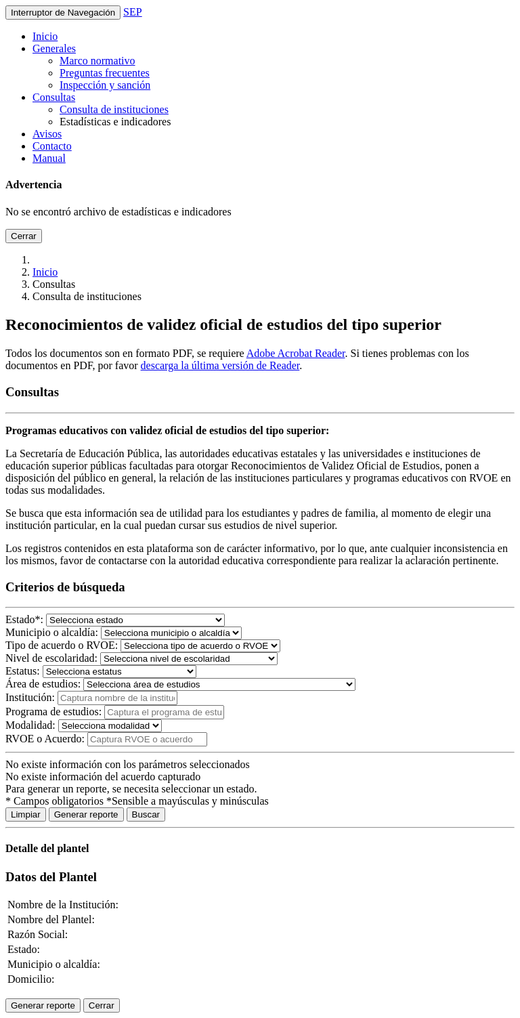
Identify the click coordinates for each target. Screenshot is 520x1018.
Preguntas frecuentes (105, 73)
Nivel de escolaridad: (51, 658)
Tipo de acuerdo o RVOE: (61, 645)
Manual (49, 158)
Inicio (45, 36)
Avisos (47, 134)
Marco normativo (97, 60)
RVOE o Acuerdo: (46, 738)
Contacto (52, 146)
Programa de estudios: (53, 711)
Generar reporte (86, 814)
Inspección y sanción (105, 85)
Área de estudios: (43, 684)
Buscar (146, 814)
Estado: (24, 619)
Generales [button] (54, 48)
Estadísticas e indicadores (115, 121)
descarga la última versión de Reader (220, 365)
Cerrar (24, 236)
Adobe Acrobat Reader (295, 353)
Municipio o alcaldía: (51, 632)
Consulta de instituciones (114, 109)
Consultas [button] (53, 97)
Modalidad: (30, 725)
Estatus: (22, 671)
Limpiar (26, 814)
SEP (132, 12)
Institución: (30, 697)
